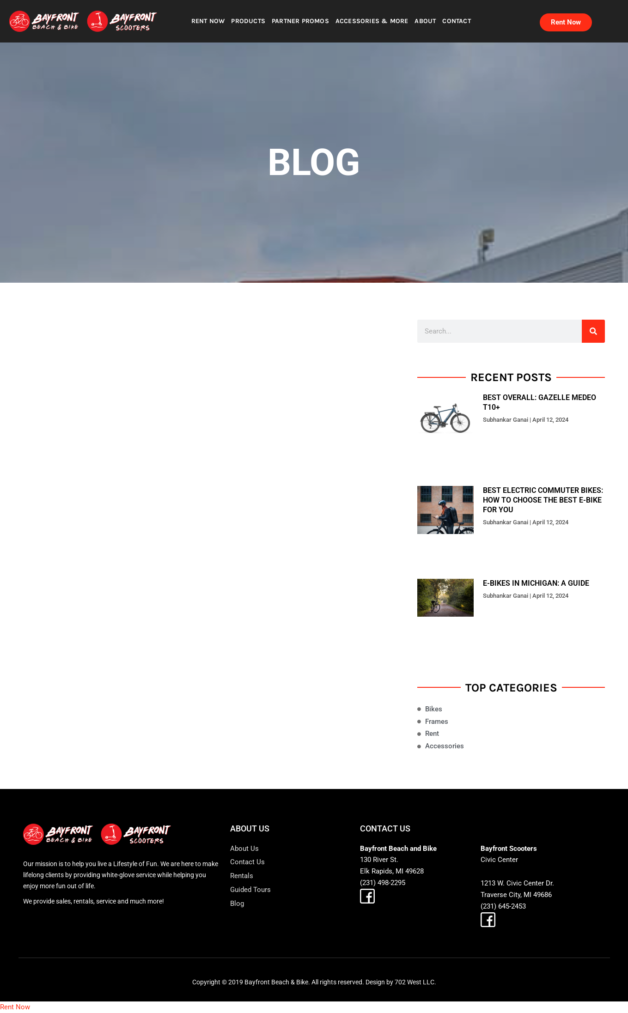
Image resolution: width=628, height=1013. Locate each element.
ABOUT (425, 21)
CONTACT (456, 21)
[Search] (593, 331)
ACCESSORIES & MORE (372, 21)
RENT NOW (208, 21)
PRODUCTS (248, 21)
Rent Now (15, 1007)
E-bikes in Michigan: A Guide (536, 583)
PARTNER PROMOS (300, 21)
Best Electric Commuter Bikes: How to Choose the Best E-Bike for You (543, 500)
